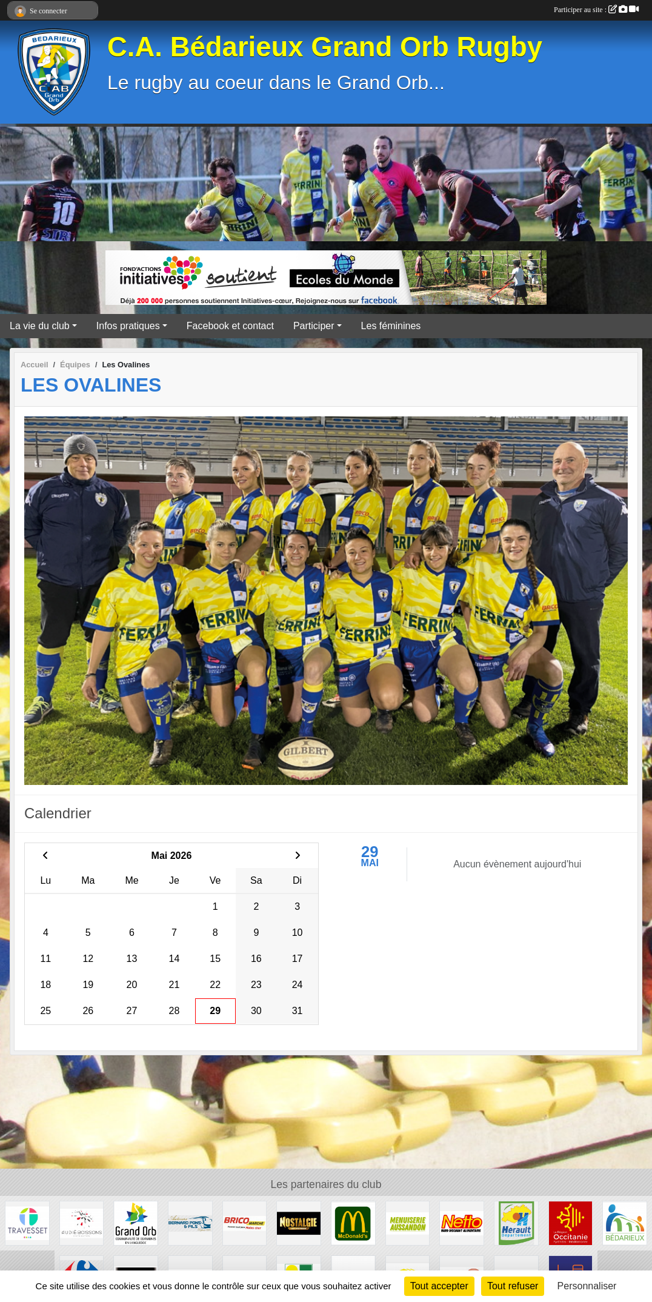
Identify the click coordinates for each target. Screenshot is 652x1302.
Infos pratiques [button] (128, 326)
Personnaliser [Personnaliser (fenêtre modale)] (587, 1286)
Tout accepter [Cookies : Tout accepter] (439, 1286)
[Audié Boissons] (81, 1222)
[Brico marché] (244, 1222)
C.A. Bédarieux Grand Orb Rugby (324, 47)
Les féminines (391, 326)
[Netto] (461, 1222)
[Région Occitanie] (570, 1222)
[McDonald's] (353, 1222)
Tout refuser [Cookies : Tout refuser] (512, 1286)
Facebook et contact (230, 326)
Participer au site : (596, 9)
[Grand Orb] (135, 1222)
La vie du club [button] (40, 326)
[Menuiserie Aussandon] (407, 1222)
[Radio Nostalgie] (298, 1222)
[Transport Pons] (190, 1222)
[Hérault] (516, 1222)
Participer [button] (313, 326)
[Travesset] (27, 1222)
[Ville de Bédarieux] (624, 1222)
